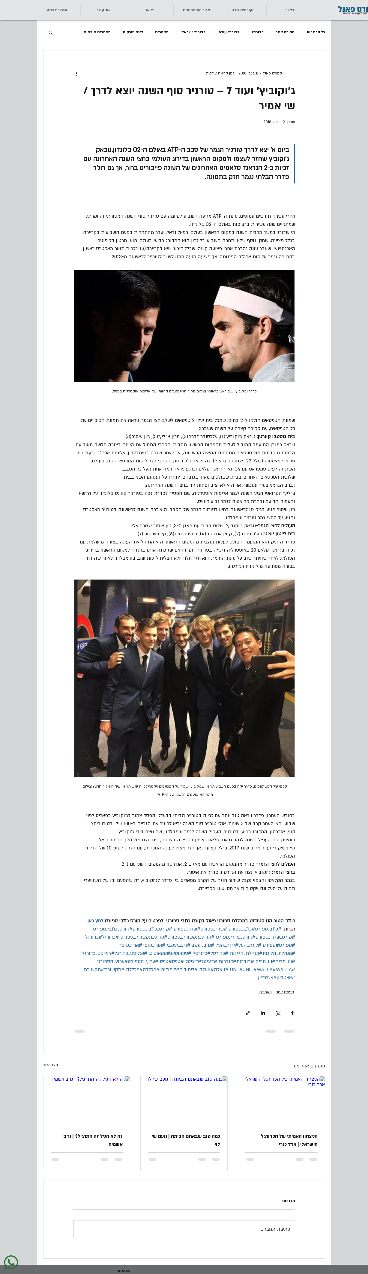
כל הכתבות (316, 32)
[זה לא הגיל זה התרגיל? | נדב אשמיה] (86, 1100)
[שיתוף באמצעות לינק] (248, 1013)
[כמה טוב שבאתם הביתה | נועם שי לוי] (184, 1100)
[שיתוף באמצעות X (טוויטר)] (277, 1013)
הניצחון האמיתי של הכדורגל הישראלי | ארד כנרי (289, 1140)
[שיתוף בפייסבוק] (292, 1013)
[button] (104, 10)
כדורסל (257, 32)
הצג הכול (50, 1065)
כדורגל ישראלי (193, 32)
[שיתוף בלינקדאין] (263, 1013)
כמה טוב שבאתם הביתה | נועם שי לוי (186, 1140)
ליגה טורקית (133, 32)
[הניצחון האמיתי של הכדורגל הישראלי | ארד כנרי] (281, 1100)
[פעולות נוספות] (76, 73)
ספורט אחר (285, 32)
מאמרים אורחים (97, 32)
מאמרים (162, 32)
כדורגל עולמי (228, 32)
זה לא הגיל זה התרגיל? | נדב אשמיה (93, 1140)
